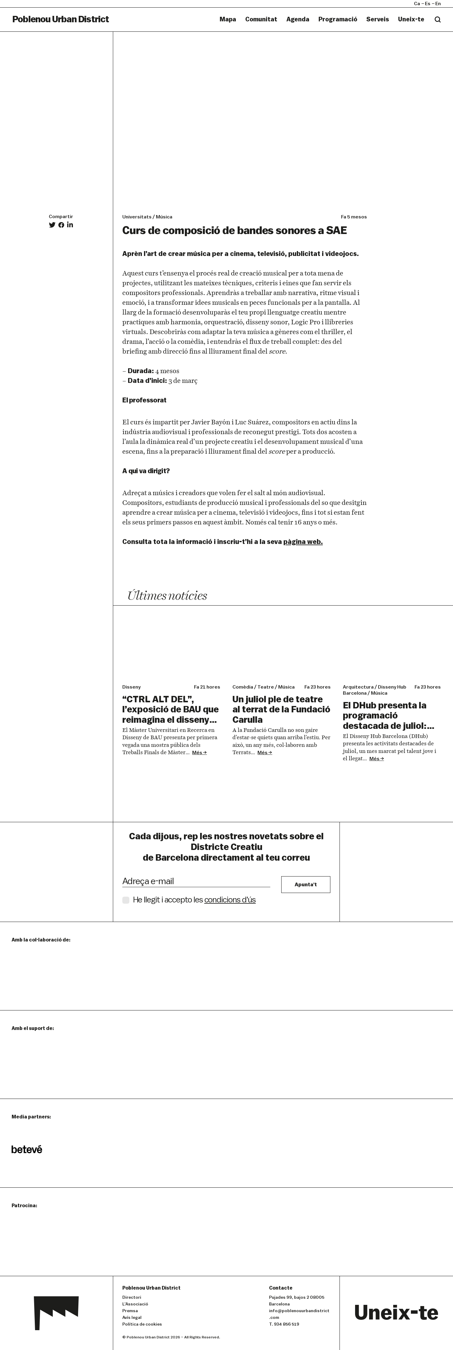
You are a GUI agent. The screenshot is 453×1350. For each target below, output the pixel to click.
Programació (337, 19)
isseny (131, 687)
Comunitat (261, 19)
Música (164, 216)
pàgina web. (303, 541)
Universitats (137, 216)
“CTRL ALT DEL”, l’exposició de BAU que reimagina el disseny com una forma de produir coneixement (170, 720)
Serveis (377, 19)
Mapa (228, 19)
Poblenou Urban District (60, 19)
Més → (199, 752)
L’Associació (135, 1304)
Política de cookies (142, 1324)
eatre (265, 687)
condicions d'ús (230, 900)
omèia (242, 687)
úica (286, 687)
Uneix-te (411, 19)
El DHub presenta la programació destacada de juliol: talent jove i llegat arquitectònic (385, 726)
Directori (131, 1297)
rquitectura (358, 687)
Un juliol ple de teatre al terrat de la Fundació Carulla (281, 710)
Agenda (297, 19)
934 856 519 (286, 1324)
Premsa (130, 1311)
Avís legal (132, 1318)
